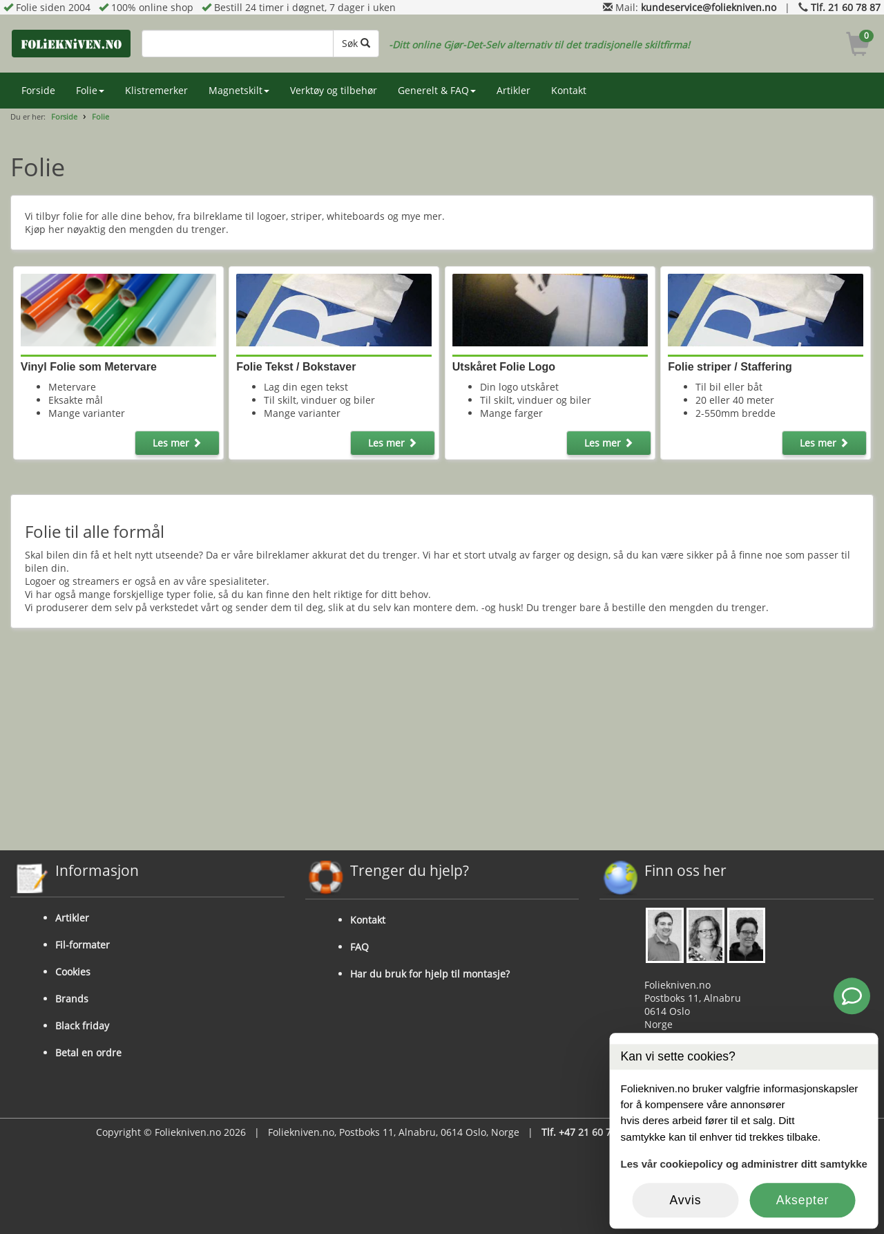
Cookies (72, 971)
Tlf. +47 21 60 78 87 (586, 1132)
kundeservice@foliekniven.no (708, 7)
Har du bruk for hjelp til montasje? (430, 973)
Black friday (82, 1025)
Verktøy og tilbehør (333, 90)
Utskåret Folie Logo (503, 367)
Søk (356, 43)
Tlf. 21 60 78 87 (846, 7)
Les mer (177, 442)
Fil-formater (82, 944)
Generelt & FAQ (437, 90)
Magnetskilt (239, 90)
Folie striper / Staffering (730, 367)
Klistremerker (156, 90)
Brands (71, 998)
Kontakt (568, 90)
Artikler (513, 90)
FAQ (359, 946)
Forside (38, 90)
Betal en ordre (88, 1052)
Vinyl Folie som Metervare (89, 367)
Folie (90, 90)
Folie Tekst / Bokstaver (296, 367)
